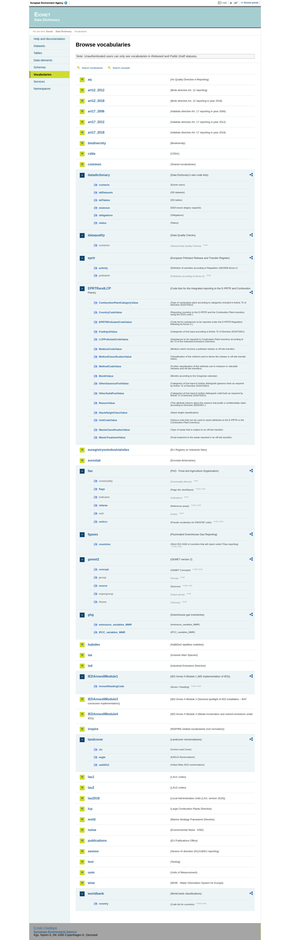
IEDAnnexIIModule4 (103, 714)
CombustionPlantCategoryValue (118, 302)
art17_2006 (96, 111)
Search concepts (121, 68)
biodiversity (97, 143)
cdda (91, 153)
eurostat (94, 460)
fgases (93, 534)
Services (39, 81)
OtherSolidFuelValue (111, 393)
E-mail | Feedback (45, 928)
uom (91, 872)
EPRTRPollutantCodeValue (115, 322)
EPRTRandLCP (99, 288)
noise (92, 830)
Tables (38, 53)
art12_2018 (96, 101)
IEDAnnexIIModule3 (103, 699)
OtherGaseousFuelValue (114, 383)
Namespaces (42, 88)
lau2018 (94, 798)
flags (102, 489)
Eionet (49, 31)
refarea (103, 505)
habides (94, 644)
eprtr (91, 258)
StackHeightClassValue (113, 412)
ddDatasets (106, 192)
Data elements (43, 60)
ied (90, 665)
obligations (106, 215)
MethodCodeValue (110, 366)
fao (90, 471)
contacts (104, 184)
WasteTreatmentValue (112, 437)
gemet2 (93, 559)
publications (97, 840)
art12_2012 (96, 90)
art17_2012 (96, 122)
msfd (91, 819)
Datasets (39, 46)
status (103, 222)
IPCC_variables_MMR (112, 632)
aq (90, 79)
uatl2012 (104, 764)
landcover (95, 739)
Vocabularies (43, 74)
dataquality (96, 235)
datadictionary (99, 175)
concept (104, 569)
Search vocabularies (92, 68)
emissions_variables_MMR (115, 624)
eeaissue (104, 207)
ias (90, 655)
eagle (102, 757)
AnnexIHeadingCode (111, 686)
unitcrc (103, 521)
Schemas (40, 67)
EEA (50, 3)
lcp (90, 808)
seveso (93, 851)
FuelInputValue (108, 331)
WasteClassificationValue (114, 429)
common (94, 164)
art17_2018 (96, 132)
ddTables (104, 200)
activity (103, 268)
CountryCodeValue (110, 312)
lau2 (91, 787)
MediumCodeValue (110, 349)
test (90, 861)
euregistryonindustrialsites (108, 449)
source (103, 585)
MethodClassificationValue (115, 356)
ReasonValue (107, 403)
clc (101, 749)
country (103, 903)
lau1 (91, 777)
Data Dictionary (63, 31)
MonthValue (106, 376)
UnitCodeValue (108, 420)
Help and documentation (49, 38)
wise (91, 883)
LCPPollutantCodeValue (113, 339)
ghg (91, 614)
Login (224, 2)
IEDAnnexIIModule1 (103, 676)
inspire (93, 729)
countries (105, 544)
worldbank (96, 893)
